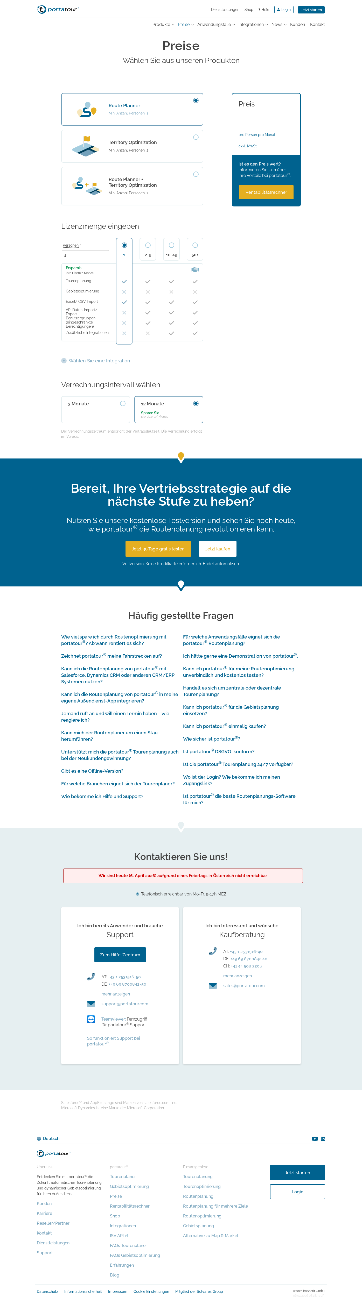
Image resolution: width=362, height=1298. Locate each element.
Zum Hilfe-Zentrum (120, 954)
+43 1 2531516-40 (246, 951)
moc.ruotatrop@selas (244, 985)
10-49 (171, 255)
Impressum (117, 1291)
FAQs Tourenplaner (128, 1245)
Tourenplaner (123, 1176)
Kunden (44, 1203)
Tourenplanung (198, 1176)
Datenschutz (47, 1291)
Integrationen (123, 1225)
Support (45, 1252)
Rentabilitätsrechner (130, 1206)
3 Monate (78, 403)
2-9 (148, 255)
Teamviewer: (113, 1019)
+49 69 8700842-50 (127, 984)
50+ (195, 255)
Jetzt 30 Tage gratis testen (158, 548)
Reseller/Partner (53, 1223)
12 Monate (152, 403)
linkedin (323, 1139)
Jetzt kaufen (217, 548)
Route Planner (124, 105)
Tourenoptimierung (202, 1186)
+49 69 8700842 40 (249, 958)
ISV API (117, 1235)
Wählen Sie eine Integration (99, 360)
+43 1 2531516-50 (124, 976)
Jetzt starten (311, 10)
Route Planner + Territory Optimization (133, 182)
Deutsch (51, 1138)
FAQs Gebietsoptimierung (135, 1255)
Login (297, 1191)
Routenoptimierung (202, 1216)
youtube (315, 1139)
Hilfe (264, 10)
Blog (114, 1275)
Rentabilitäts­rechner (266, 192)
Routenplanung (198, 1196)
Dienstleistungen (225, 10)
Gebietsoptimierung (129, 1186)
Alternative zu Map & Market (211, 1235)
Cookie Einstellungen (151, 1291)
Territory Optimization (133, 142)
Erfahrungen (122, 1265)
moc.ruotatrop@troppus (124, 1003)
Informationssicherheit (83, 1291)
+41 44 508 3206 (246, 966)
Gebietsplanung (198, 1225)
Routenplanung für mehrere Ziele (215, 1206)
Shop (249, 10)
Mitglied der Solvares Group (199, 1291)
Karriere (44, 1213)
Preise (116, 1196)
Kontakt (44, 1233)
